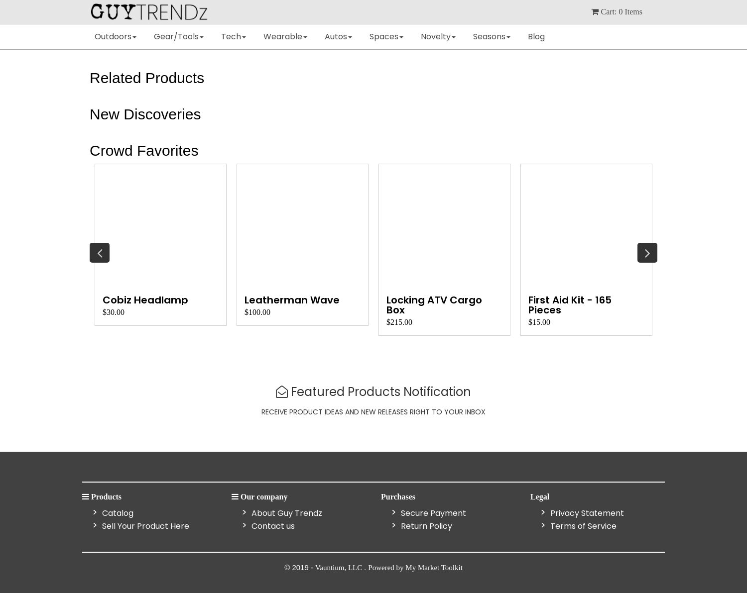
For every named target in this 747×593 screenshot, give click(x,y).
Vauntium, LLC (339, 568)
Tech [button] (233, 36)
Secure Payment (432, 513)
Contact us (272, 526)
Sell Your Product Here (144, 526)
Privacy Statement (586, 513)
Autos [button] (338, 36)
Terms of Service (582, 526)
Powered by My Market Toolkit (415, 568)
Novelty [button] (438, 36)
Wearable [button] (285, 36)
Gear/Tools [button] (179, 36)
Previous (100, 253)
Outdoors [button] (115, 36)
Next (647, 253)
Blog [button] (536, 36)
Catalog (116, 513)
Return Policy (425, 526)
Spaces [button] (386, 36)
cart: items (616, 11)
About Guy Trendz (285, 513)
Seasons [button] (491, 36)
